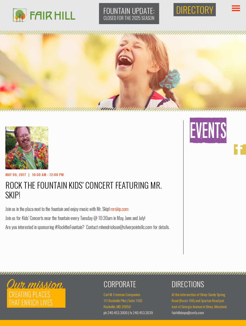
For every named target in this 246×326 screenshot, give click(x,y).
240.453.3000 (118, 312)
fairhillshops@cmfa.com (188, 312)
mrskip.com (119, 209)
